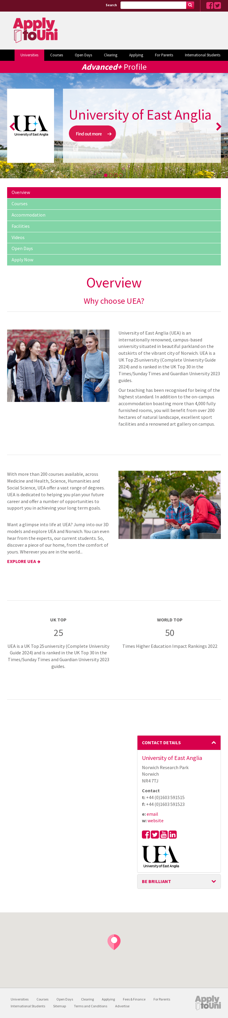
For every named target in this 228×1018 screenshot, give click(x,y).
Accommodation (28, 215)
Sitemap (59, 1006)
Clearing (110, 55)
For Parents (164, 55)
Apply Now (22, 260)
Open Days (83, 55)
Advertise (122, 1006)
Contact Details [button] (179, 742)
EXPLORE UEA (21, 561)
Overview (21, 192)
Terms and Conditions (90, 1006)
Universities (29, 55)
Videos (18, 237)
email (152, 814)
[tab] (179, 743)
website (156, 820)
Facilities (21, 226)
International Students (202, 55)
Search (111, 5)
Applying (136, 55)
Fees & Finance (134, 999)
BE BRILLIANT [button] (179, 881)
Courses (56, 55)
